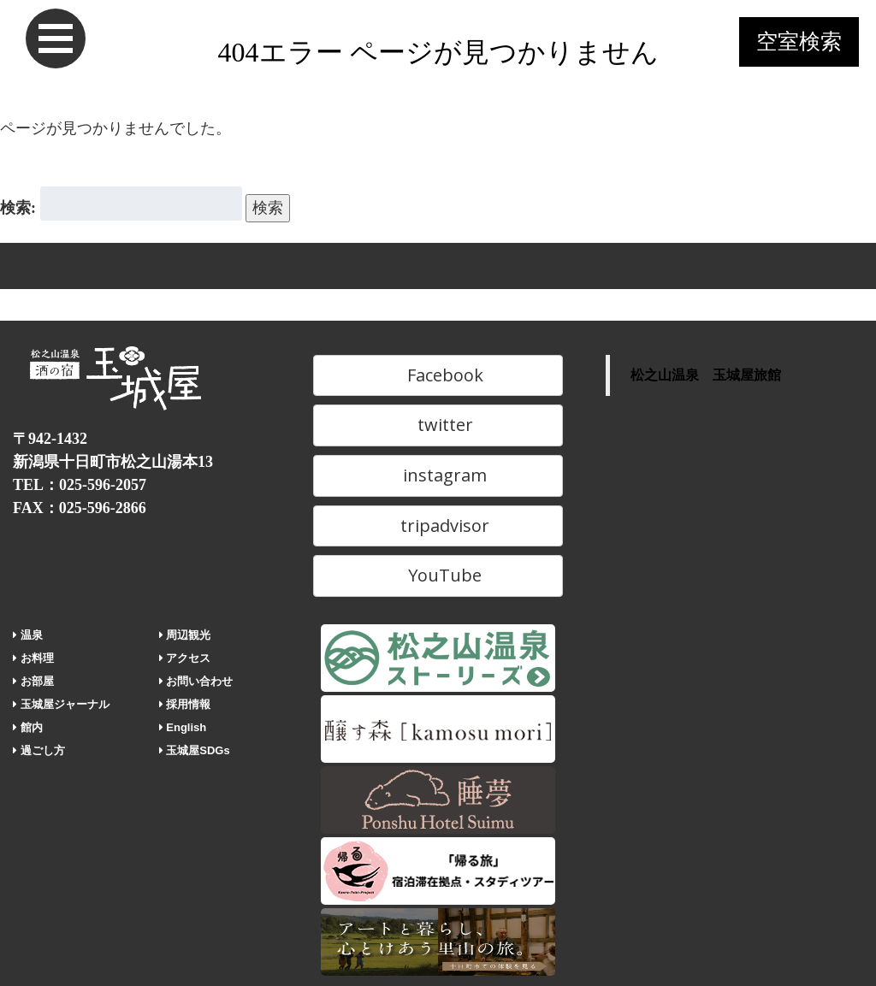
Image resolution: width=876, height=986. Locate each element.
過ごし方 (39, 750)
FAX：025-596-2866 (79, 508)
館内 (28, 727)
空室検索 (799, 41)
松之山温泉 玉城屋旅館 (705, 375)
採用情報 (185, 704)
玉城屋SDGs (194, 750)
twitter (438, 424)
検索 (267, 207)
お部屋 (33, 681)
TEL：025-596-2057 (79, 484)
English (183, 727)
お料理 (33, 658)
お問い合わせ (196, 681)
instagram (437, 475)
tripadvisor (437, 525)
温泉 (28, 635)
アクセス (185, 658)
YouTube (438, 575)
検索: (18, 207)
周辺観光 (185, 635)
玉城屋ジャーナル (61, 704)
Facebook (438, 375)
